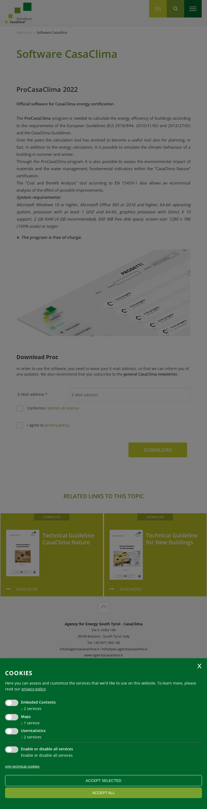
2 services (31, 708)
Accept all (103, 793)
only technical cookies (22, 766)
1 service (30, 722)
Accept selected (103, 780)
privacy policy (33, 688)
